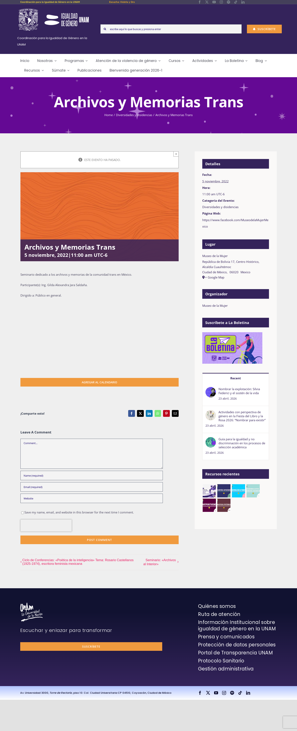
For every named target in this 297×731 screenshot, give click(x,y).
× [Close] (176, 154)
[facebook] (199, 2)
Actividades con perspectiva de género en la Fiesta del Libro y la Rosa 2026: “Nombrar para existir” (242, 416)
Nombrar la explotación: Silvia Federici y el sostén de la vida (239, 391)
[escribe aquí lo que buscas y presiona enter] (171, 29)
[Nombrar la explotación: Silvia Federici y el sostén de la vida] (210, 390)
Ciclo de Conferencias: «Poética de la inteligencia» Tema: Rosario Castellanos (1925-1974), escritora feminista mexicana (78, 561)
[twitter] (206, 2)
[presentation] (46, 525)
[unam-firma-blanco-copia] (31, 604)
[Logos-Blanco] (53, 9)
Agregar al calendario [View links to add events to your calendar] (99, 382)
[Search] (105, 29)
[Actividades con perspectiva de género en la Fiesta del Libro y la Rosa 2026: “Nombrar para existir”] (210, 413)
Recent (235, 378)
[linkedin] (243, 2)
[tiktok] (235, 2)
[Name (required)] (91, 475)
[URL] (91, 498)
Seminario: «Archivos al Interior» (159, 562)
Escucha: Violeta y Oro (122, 2)
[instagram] (221, 2)
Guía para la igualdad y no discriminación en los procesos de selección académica (241, 443)
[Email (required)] (91, 487)
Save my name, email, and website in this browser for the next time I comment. (79, 512)
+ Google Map (214, 277)
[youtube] (214, 2)
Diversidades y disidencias (220, 207)
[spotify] (228, 2)
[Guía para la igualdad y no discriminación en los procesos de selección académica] (210, 440)
